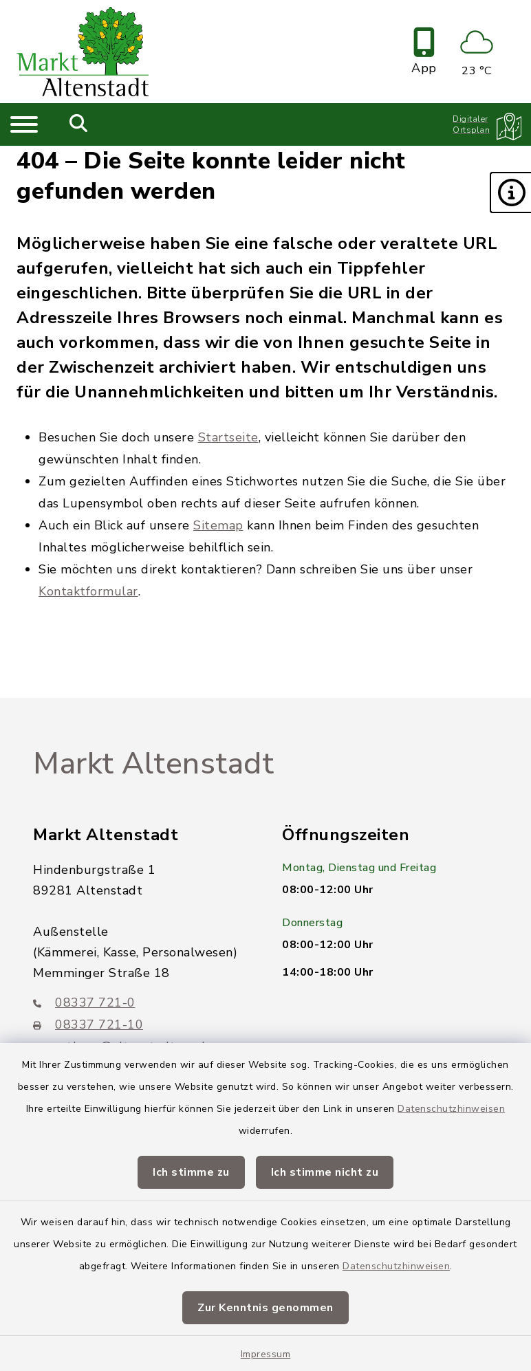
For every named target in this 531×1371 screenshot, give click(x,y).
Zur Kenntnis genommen (265, 1307)
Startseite (228, 437)
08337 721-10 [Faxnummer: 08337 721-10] (88, 1024)
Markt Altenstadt (153, 764)
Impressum (266, 1354)
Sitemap (218, 525)
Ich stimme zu (191, 1172)
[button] (510, 192)
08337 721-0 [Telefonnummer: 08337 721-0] (84, 1002)
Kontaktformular (88, 591)
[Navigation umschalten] (24, 124)
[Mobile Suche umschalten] (78, 124)
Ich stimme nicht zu (325, 1172)
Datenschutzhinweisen (451, 1108)
